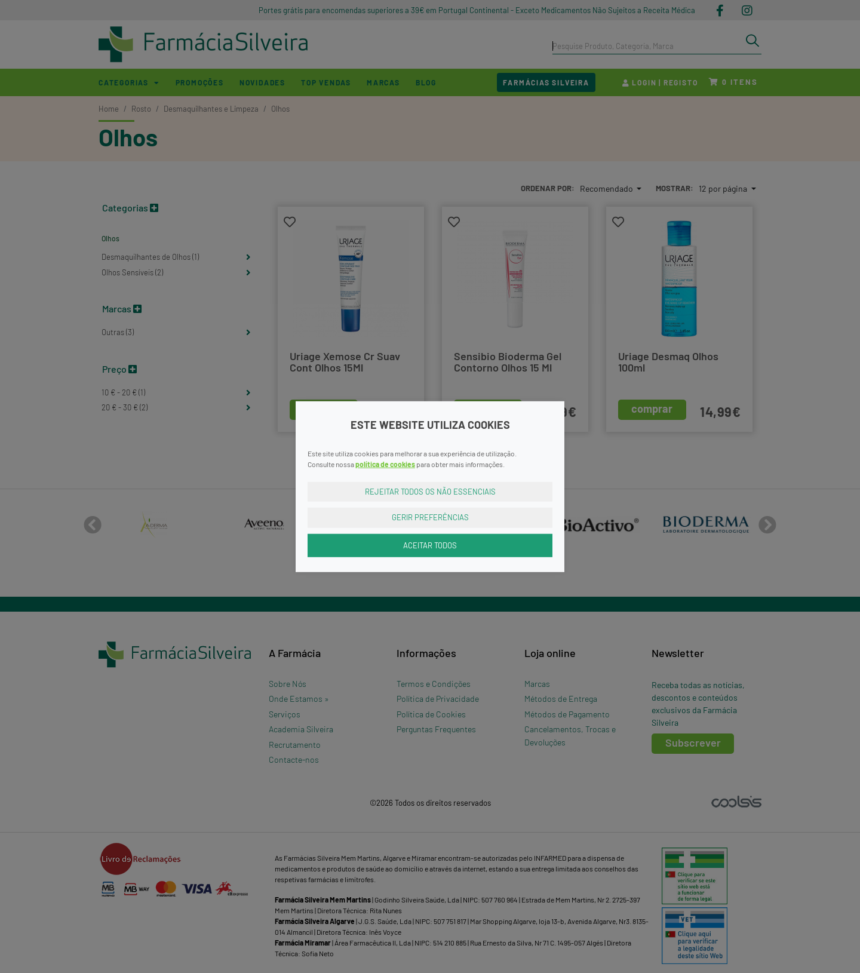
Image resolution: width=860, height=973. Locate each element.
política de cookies (385, 463)
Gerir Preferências (430, 517)
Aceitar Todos (430, 545)
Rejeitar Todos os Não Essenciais (430, 491)
